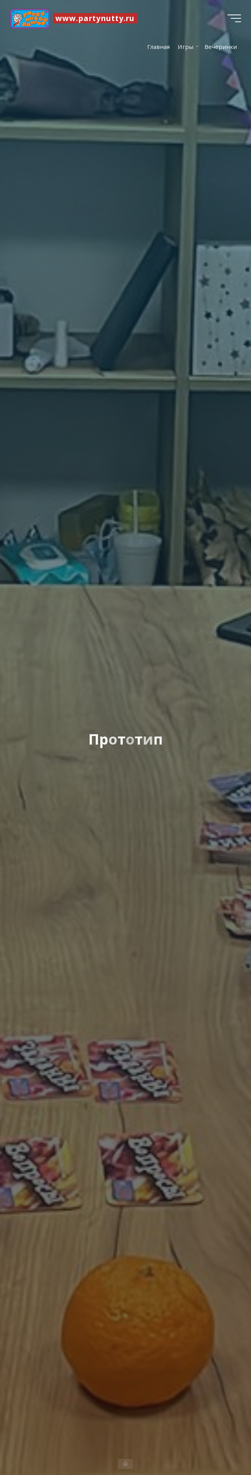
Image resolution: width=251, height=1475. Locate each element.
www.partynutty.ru (97, 18)
